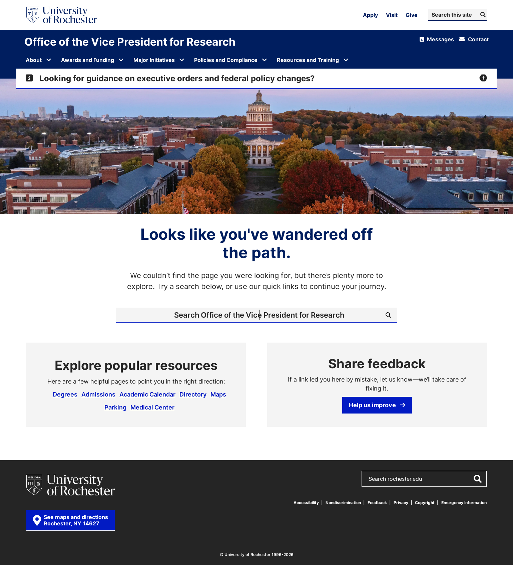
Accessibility (306, 502)
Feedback (377, 502)
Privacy (401, 502)
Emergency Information (464, 502)
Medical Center (152, 407)
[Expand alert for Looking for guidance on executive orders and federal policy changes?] (256, 78)
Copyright (425, 502)
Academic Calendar (147, 394)
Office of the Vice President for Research (129, 41)
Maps (218, 394)
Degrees (65, 394)
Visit (392, 15)
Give (412, 15)
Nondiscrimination (343, 502)
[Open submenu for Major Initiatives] (181, 60)
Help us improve (377, 405)
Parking (115, 407)
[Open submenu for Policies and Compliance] (264, 60)
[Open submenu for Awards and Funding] (121, 60)
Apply (370, 15)
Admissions (98, 394)
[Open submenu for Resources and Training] (346, 60)
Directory (192, 394)
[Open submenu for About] (48, 60)
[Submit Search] (482, 14)
